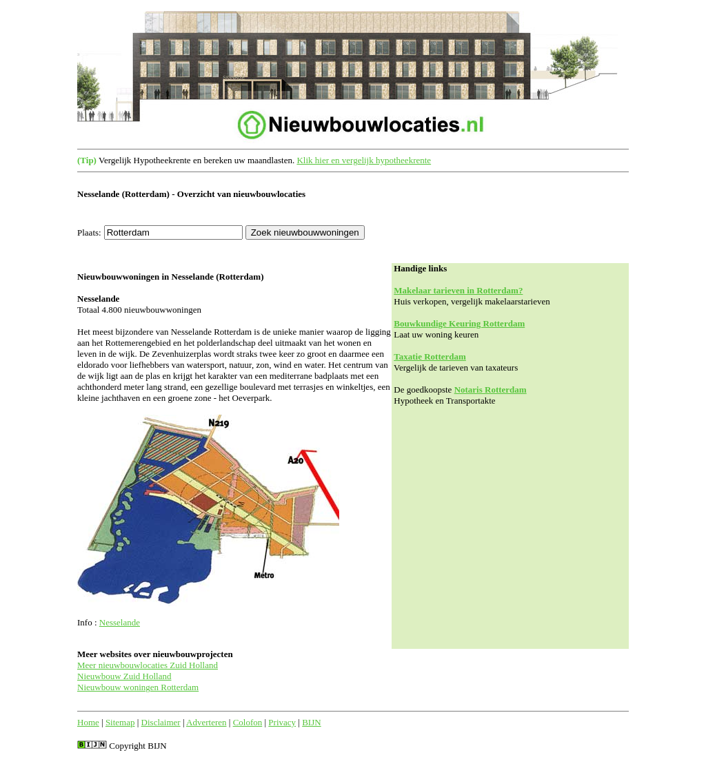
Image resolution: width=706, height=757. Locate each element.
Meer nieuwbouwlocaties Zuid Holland (147, 665)
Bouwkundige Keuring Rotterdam (459, 323)
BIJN (311, 722)
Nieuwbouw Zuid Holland (124, 676)
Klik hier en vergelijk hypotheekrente (363, 160)
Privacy (282, 722)
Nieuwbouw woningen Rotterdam (138, 687)
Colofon (248, 722)
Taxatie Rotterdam (430, 356)
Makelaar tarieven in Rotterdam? (458, 290)
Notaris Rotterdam (490, 389)
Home (88, 722)
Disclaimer (161, 722)
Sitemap (120, 722)
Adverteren (206, 722)
